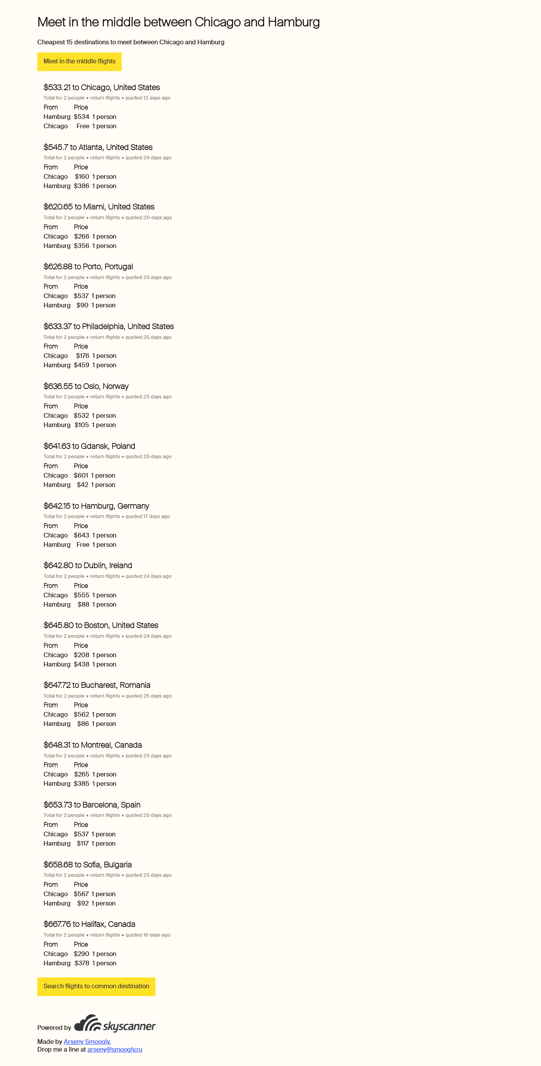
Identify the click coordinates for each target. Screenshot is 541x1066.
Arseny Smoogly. (87, 1042)
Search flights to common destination (96, 986)
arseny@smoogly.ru (114, 1049)
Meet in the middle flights (79, 61)
